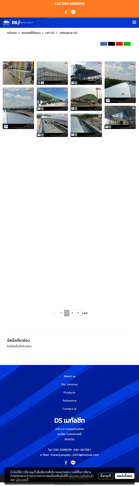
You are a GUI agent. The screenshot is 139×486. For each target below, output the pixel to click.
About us (69, 376)
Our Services (69, 384)
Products (69, 392)
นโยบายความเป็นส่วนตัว (81, 476)
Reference (69, 400)
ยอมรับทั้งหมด (124, 476)
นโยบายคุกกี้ (22, 479)
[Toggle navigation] (134, 23)
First (54, 313)
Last (85, 313)
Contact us (69, 409)
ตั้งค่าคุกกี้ (105, 476)
